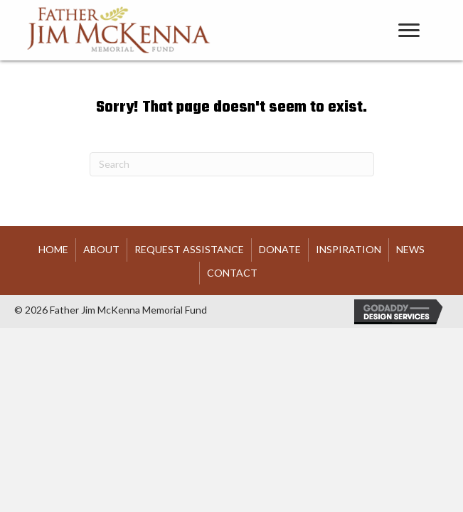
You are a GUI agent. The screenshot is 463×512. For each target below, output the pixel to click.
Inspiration (348, 249)
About (101, 249)
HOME (53, 249)
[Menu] (409, 30)
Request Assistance (189, 249)
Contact (232, 273)
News (410, 249)
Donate (280, 249)
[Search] (232, 164)
